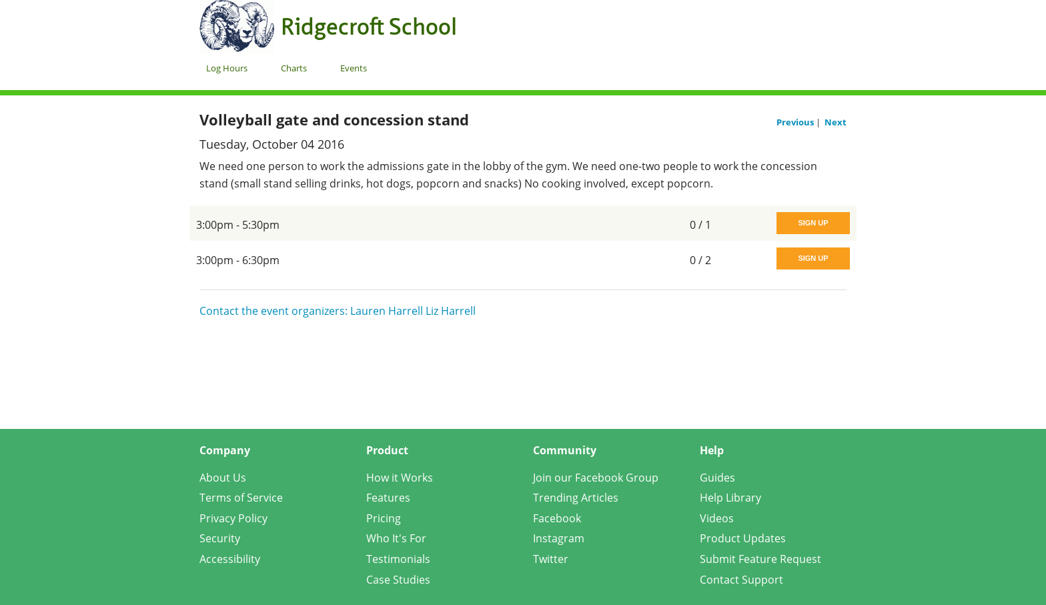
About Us (222, 477)
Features (388, 497)
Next (836, 122)
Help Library (730, 497)
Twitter (550, 559)
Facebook (557, 518)
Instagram (558, 538)
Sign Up (813, 223)
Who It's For (396, 538)
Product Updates (743, 538)
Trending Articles (575, 497)
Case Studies (398, 579)
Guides (717, 477)
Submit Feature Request (760, 559)
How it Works (399, 477)
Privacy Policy (233, 518)
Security (219, 538)
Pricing (383, 518)
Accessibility (229, 559)
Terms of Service (241, 497)
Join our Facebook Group (595, 477)
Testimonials (398, 559)
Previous (796, 122)
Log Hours (226, 68)
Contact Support (741, 579)
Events (353, 68)
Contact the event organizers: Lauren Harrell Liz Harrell (337, 311)
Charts (294, 68)
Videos (717, 518)
